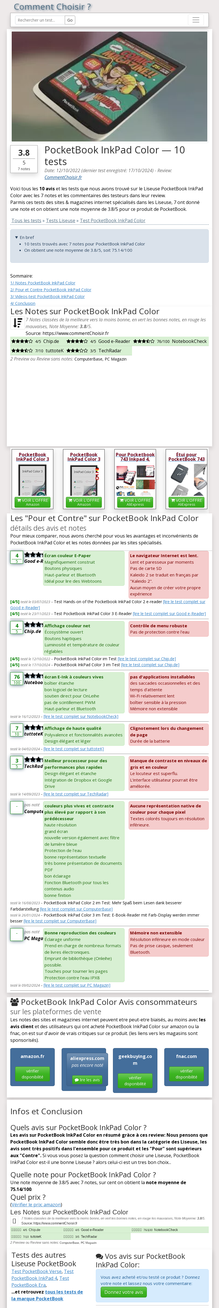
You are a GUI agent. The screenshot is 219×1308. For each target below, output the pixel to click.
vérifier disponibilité (32, 1074)
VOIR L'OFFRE (32, 502)
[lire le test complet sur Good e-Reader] (169, 613)
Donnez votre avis (123, 1292)
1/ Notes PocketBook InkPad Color (42, 283)
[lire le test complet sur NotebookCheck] (81, 716)
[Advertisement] (109, 402)
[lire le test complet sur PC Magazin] (77, 985)
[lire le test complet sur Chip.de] (147, 658)
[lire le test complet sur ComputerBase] (76, 909)
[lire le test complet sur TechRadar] (76, 794)
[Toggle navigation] (196, 20)
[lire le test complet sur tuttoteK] (74, 748)
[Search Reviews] (40, 20)
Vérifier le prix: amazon (36, 1204)
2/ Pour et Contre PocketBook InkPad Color (50, 289)
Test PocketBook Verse (36, 1271)
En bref (27, 237)
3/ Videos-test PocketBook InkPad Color (47, 296)
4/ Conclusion (22, 303)
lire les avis (87, 1079)
